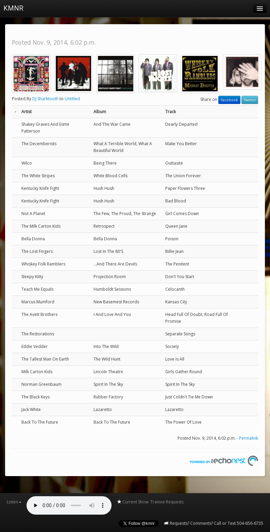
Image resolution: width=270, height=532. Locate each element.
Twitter (250, 99)
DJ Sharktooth (45, 99)
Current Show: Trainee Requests (150, 502)
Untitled (72, 99)
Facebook (229, 99)
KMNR (13, 8)
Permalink (248, 438)
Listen (14, 502)
